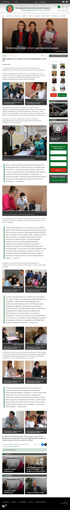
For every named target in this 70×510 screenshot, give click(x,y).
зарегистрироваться (14, 446)
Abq (62, 10)
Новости (24, 16)
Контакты (14, 502)
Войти (36, 1)
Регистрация (42, 1)
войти (4, 446)
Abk (59, 10)
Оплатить (58, 170)
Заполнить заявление (58, 180)
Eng (62, 6)
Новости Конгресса (40, 502)
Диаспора (37, 16)
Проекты (31, 16)
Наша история (45, 16)
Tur (66, 6)
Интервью (62, 16)
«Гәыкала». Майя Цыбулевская (55, 138)
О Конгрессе (9, 16)
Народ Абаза (17, 16)
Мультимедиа (55, 16)
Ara (66, 10)
